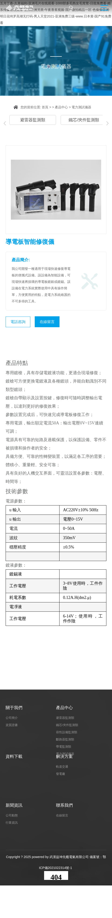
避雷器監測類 (32, 120)
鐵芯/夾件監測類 (84, 120)
